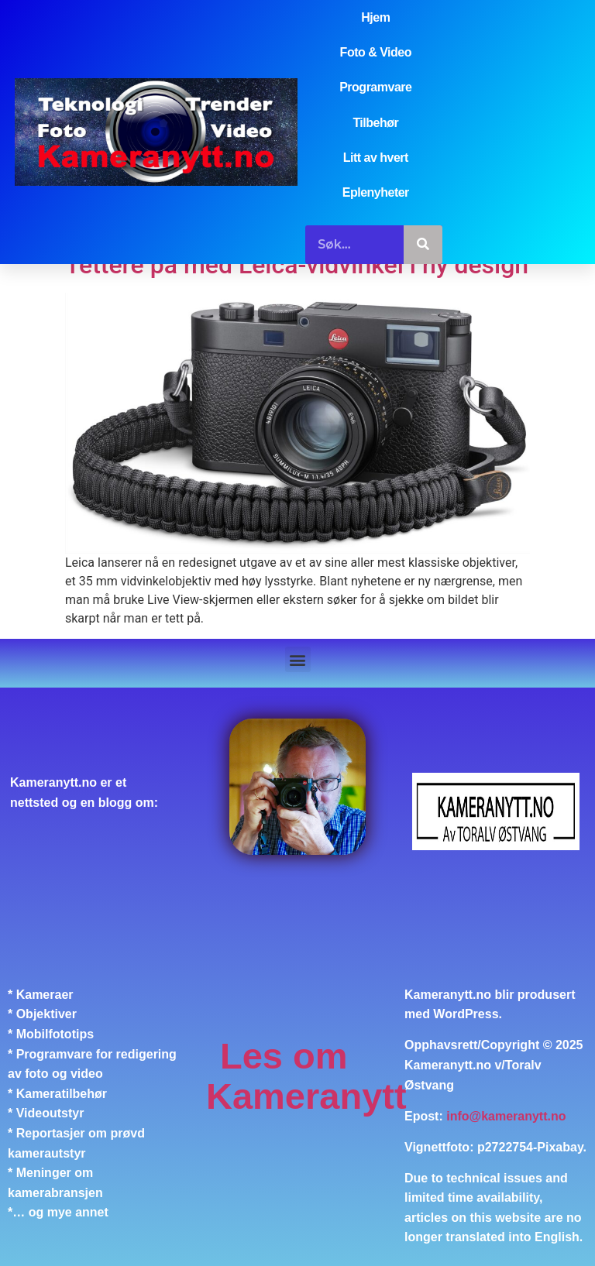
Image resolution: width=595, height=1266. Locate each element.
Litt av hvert (375, 157)
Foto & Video (375, 52)
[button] (298, 659)
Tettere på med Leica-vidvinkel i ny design (296, 265)
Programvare (375, 87)
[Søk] (423, 244)
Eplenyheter (375, 192)
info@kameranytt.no (506, 1116)
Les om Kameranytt (306, 1076)
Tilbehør (375, 122)
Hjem (375, 17)
